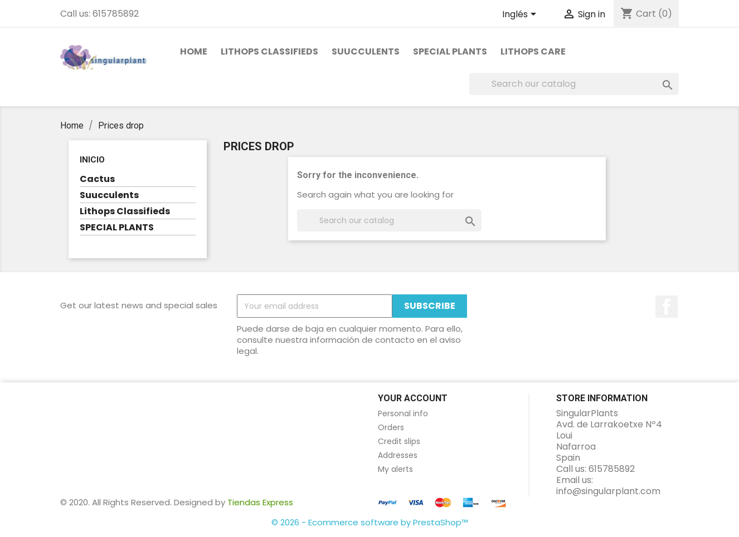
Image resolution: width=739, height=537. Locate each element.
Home (193, 51)
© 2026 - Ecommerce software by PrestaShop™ (369, 522)
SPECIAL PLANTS (450, 51)
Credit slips (399, 441)
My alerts (395, 469)
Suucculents (366, 51)
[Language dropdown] (521, 15)
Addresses (397, 455)
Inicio (92, 160)
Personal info (403, 413)
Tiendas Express (260, 502)
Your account (413, 398)
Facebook (666, 306)
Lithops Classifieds (269, 51)
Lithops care (533, 51)
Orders (391, 427)
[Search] (574, 84)
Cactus (97, 179)
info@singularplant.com (608, 491)
